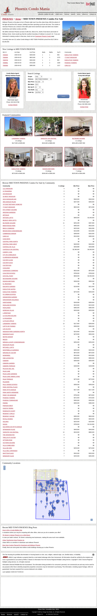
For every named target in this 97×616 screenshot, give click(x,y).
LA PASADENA (7, 318)
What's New (59, 14)
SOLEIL (5, 424)
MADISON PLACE (8, 334)
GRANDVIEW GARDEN (10, 297)
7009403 (5, 55)
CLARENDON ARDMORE (10, 257)
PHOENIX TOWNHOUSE (10, 400)
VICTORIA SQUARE (9, 442)
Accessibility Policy (50, 609)
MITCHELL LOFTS (8, 347)
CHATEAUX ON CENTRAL (11, 249)
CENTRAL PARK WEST (10, 244)
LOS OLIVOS (7, 329)
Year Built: (31, 89)
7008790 (5, 60)
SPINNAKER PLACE (9, 429)
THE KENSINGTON (8, 435)
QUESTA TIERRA (8, 408)
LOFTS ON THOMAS (9, 326)
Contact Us (93, 14)
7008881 (5, 63)
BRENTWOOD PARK (9, 225)
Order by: (31, 92)
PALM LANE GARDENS (10, 374)
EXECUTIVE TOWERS (71, 55)
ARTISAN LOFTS (8, 217)
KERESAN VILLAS (8, 310)
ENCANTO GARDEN (9, 286)
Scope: (30, 76)
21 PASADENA (7, 191)
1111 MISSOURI (8, 188)
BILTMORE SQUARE (9, 223)
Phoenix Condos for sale (46, 14)
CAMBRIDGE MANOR (9, 233)
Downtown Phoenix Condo (43, 36)
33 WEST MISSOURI (9, 196)
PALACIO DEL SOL (8, 368)
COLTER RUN (7, 265)
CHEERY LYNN (7, 252)
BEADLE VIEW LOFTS (9, 220)
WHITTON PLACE (8, 453)
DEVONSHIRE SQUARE (10, 278)
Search (73, 14)
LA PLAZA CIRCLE (8, 321)
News (78, 14)
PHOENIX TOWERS (71, 63)
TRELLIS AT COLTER (9, 437)
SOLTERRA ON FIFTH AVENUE (12, 427)
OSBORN (6, 360)
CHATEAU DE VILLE (9, 247)
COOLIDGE (6, 268)
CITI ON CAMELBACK (9, 255)
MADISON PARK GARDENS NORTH (14, 331)
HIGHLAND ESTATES (9, 305)
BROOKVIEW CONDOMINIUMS (12, 231)
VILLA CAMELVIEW (8, 445)
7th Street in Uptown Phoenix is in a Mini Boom (16, 535)
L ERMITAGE (7, 313)
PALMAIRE (6, 382)
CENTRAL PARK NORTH (10, 241)
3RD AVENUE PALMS (9, 202)
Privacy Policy (41, 609)
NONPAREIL (6, 355)
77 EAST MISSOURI (71, 57)
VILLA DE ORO (7, 448)
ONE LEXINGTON (8, 358)
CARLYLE (68, 65)
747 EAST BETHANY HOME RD (12, 204)
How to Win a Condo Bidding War (12, 530)
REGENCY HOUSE (8, 416)
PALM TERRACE (8, 379)
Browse (67, 14)
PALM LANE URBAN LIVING (11, 376)
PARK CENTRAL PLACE (10, 387)
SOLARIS (6, 421)
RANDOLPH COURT (9, 411)
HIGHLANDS (7, 307)
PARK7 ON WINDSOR (9, 395)
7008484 (5, 57)
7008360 (5, 65)
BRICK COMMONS (8, 228)
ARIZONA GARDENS (9, 212)
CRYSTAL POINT (8, 276)
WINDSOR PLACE (8, 456)
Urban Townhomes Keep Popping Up (13, 540)
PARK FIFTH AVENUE (9, 390)
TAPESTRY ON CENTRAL (10, 432)
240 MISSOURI (7, 194)
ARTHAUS (6, 215)
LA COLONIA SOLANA (9, 315)
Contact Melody (12, 105)
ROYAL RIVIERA (8, 419)
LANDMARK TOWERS (9, 323)
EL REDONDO (7, 284)
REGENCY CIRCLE (8, 413)
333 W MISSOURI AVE (9, 199)
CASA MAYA (6, 239)
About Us (85, 14)
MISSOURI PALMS (8, 345)
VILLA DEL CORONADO (10, 450)
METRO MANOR (8, 337)
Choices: (31, 79)
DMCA (57, 609)
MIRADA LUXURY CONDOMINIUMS (14, 342)
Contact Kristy (84, 107)
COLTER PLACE (8, 262)
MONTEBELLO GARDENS (11, 350)
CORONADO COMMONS (10, 270)
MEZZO (5, 339)
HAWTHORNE (7, 302)
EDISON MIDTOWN (9, 281)
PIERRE (5, 403)
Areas (18, 19)
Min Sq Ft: (31, 87)
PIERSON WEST (8, 405)
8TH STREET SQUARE (10, 210)
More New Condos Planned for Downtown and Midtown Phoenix (21, 545)
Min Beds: (31, 84)
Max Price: (31, 81)
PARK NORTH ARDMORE (10, 392)
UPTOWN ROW (7, 440)
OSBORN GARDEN (8, 363)
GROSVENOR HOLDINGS (11, 300)
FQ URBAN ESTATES (9, 294)
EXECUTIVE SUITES (9, 289)
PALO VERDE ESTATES (10, 384)
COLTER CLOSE (8, 260)
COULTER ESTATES (9, 273)
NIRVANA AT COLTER (9, 352)
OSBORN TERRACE (9, 366)
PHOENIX (7, 19)
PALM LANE (6, 371)
